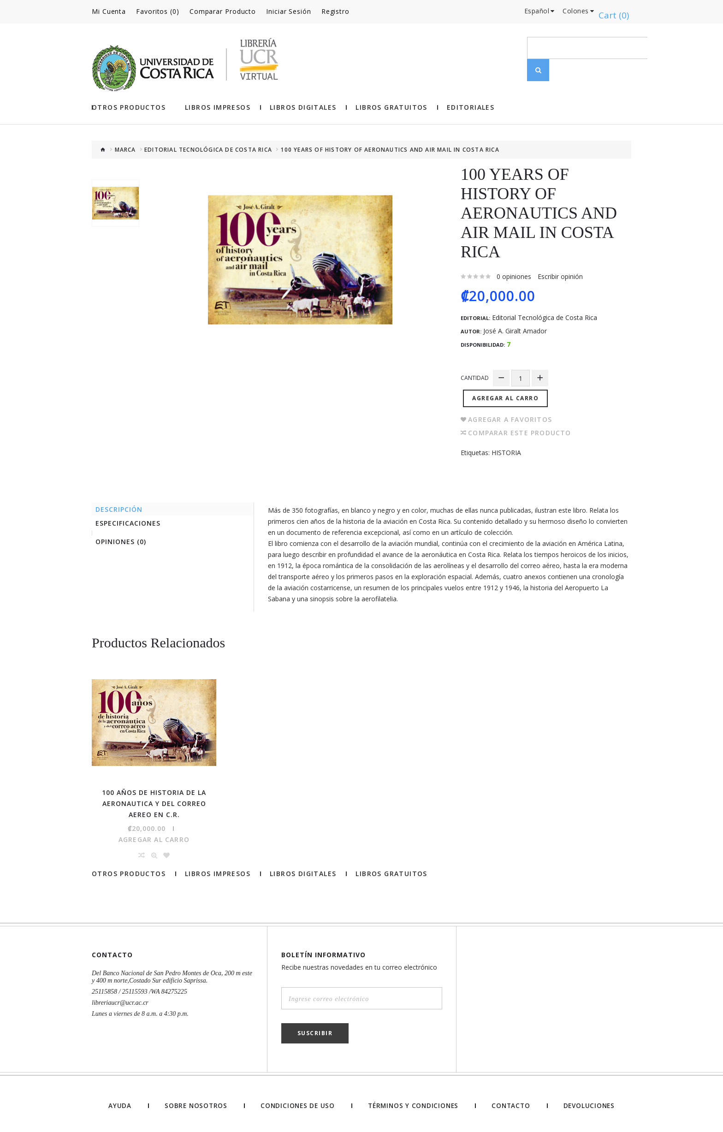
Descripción (122, 505)
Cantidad (475, 376)
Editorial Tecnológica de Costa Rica (208, 148)
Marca (125, 148)
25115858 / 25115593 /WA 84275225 (139, 987)
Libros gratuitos (391, 106)
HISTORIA (506, 448)
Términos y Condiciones (413, 1101)
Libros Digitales (303, 106)
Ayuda (118, 1101)
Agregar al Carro (507, 393)
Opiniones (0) (124, 542)
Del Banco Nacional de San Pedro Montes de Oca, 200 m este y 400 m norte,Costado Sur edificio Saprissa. (172, 972)
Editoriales (470, 106)
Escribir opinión (560, 275)
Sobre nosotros (193, 1101)
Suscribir (315, 1028)
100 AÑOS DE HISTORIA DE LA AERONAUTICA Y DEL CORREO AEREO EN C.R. (154, 798)
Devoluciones (589, 1101)
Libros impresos (217, 106)
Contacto (511, 1101)
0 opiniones (514, 275)
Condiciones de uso (295, 1101)
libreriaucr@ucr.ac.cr (120, 998)
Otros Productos (129, 106)
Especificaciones (131, 521)
